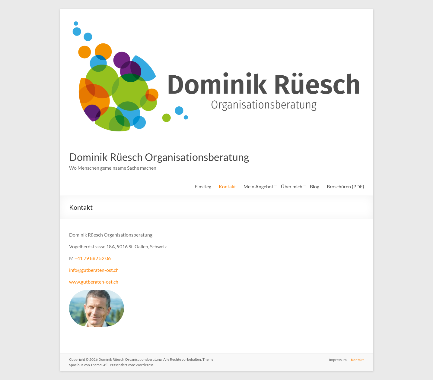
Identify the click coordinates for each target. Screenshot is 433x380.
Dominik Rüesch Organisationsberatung (163, 157)
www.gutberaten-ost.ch (93, 282)
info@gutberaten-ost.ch (94, 270)
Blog (314, 187)
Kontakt (227, 187)
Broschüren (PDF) (345, 187)
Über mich (291, 187)
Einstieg (203, 187)
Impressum (338, 359)
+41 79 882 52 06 (93, 258)
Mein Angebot (258, 187)
